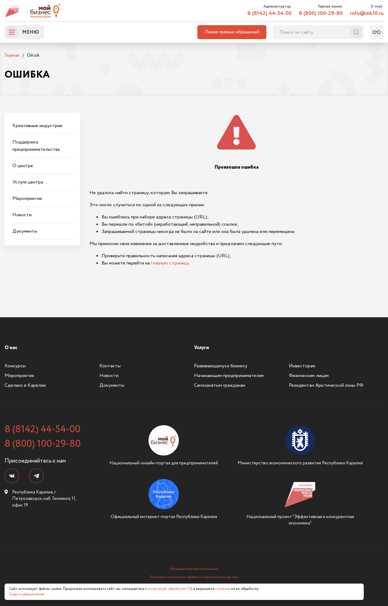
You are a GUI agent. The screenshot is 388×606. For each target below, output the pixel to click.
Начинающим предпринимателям (229, 375)
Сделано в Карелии (25, 385)
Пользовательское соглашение (194, 569)
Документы (111, 385)
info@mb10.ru (366, 13)
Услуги (201, 347)
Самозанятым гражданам (219, 385)
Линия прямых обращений (232, 32)
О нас (11, 347)
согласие (222, 588)
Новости (109, 375)
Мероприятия (19, 375)
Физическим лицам (309, 375)
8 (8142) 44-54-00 (269, 13)
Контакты (110, 365)
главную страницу (170, 263)
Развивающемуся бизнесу (220, 365)
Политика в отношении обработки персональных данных (194, 577)
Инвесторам (302, 365)
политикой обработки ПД (170, 588)
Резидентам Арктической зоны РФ (326, 385)
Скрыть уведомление (26, 594)
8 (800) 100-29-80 (321, 13)
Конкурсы (15, 365)
